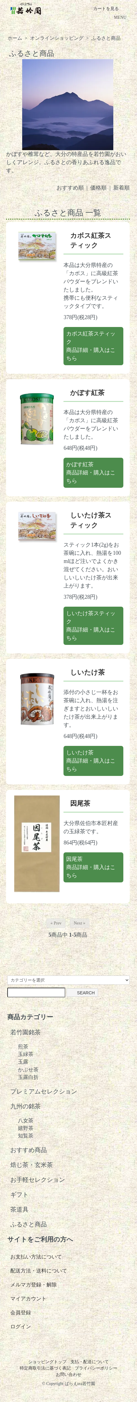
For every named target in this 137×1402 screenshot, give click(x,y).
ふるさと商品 (106, 38)
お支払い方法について (36, 1257)
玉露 (23, 1062)
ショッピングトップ (47, 1362)
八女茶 (25, 1121)
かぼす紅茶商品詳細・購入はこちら (90, 472)
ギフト (19, 1194)
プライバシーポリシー (96, 1368)
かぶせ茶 (28, 1070)
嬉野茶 (25, 1128)
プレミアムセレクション (43, 1091)
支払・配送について (89, 1362)
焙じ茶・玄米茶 (31, 1165)
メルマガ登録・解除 (33, 1285)
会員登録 (20, 1313)
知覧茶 (25, 1136)
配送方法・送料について (38, 1271)
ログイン (20, 1327)
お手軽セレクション (37, 1180)
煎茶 (23, 1047)
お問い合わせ (68, 1374)
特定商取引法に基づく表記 (45, 1368)
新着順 (121, 188)
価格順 (98, 188)
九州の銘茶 (25, 1106)
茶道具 (19, 1209)
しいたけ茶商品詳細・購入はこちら (90, 761)
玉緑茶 (25, 1054)
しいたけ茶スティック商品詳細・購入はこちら (90, 625)
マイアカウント (28, 1299)
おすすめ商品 (28, 1150)
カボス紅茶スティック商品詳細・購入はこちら (90, 346)
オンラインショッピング (57, 38)
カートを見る (101, 8)
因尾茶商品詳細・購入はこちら (90, 867)
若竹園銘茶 (25, 1032)
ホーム (15, 38)
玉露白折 (28, 1077)
